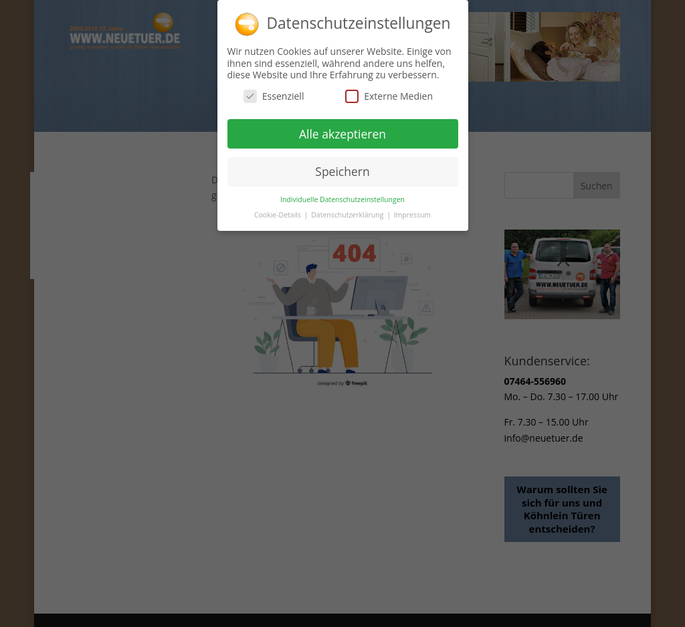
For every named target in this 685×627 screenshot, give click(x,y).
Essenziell (273, 92)
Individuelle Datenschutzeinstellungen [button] (342, 196)
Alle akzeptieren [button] (342, 130)
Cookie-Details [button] (278, 212)
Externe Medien (389, 92)
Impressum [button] (412, 212)
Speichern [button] (342, 169)
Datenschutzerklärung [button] (348, 212)
